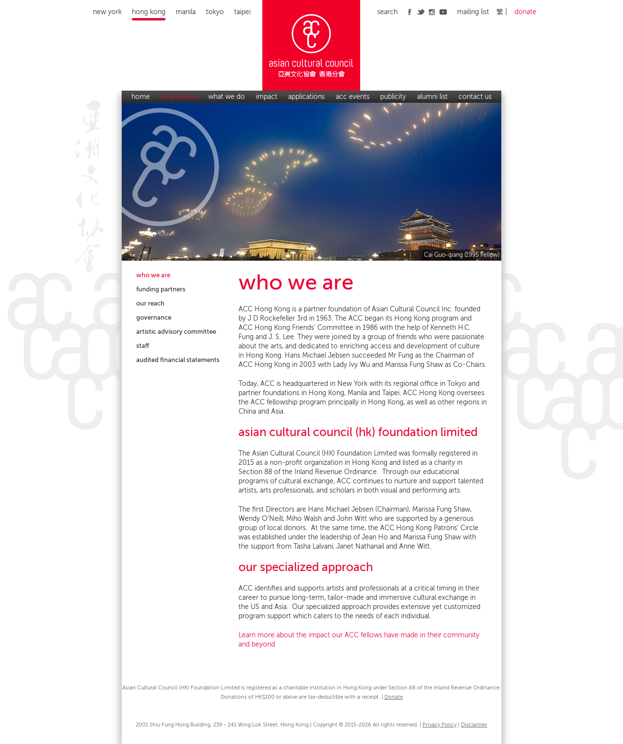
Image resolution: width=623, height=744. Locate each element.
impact (266, 96)
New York (107, 12)
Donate (394, 697)
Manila (186, 12)
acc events (352, 96)
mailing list (473, 12)
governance (153, 317)
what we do (226, 96)
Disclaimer (474, 725)
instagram (432, 11)
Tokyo (215, 12)
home (140, 96)
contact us (475, 96)
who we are (179, 96)
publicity (393, 96)
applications (306, 96)
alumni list (432, 96)
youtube (443, 11)
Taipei (242, 12)
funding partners (160, 289)
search (387, 12)
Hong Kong (148, 12)
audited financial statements (178, 359)
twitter (421, 11)
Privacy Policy (439, 725)
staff (142, 345)
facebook (409, 11)
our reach (150, 303)
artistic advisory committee (176, 331)
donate (525, 12)
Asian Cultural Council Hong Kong (312, 45)
